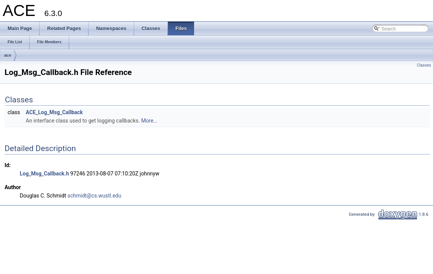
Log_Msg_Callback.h (44, 173)
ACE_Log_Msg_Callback (54, 112)
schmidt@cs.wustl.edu (94, 196)
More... (149, 121)
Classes (424, 65)
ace (7, 55)
